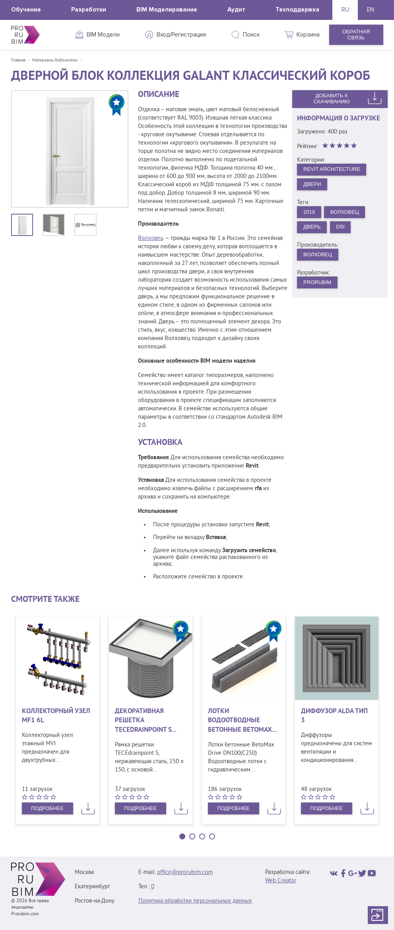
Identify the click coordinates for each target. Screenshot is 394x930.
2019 (309, 212)
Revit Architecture (331, 169)
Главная (18, 60)
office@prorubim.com (185, 872)
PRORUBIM (317, 282)
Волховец (150, 238)
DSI (340, 227)
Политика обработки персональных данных (195, 901)
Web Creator (280, 881)
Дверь (311, 227)
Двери (312, 184)
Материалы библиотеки (55, 60)
